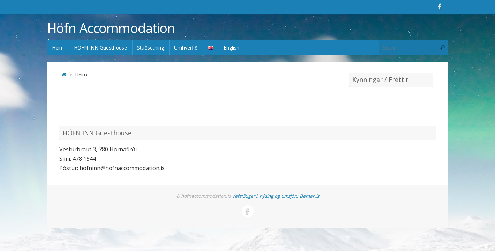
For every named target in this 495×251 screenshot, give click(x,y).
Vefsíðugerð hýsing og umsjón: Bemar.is (275, 196)
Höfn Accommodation (111, 28)
